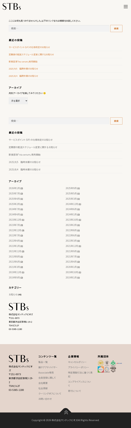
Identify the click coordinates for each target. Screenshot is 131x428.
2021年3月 (14, 266)
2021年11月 (15, 251)
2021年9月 (71, 251)
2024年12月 (72, 204)
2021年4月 (71, 261)
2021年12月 (72, 246)
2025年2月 (14, 204)
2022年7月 (14, 235)
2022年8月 (71, 230)
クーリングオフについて (49, 393)
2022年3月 (71, 240)
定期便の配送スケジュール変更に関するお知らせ (31, 54)
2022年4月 (14, 240)
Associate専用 (46, 372)
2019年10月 (72, 272)
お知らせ (13, 294)
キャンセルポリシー (77, 362)
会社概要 (43, 383)
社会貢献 (43, 388)
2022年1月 (14, 246)
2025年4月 (14, 198)
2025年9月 (71, 188)
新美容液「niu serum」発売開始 (23, 61)
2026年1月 (14, 188)
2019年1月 (71, 277)
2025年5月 (71, 193)
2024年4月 (14, 214)
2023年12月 (15, 219)
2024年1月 (71, 214)
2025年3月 (71, 198)
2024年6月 (71, 209)
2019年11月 (15, 272)
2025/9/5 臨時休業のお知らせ (23, 68)
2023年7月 (14, 225)
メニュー (126, 6)
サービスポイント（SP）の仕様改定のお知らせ (29, 47)
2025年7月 (14, 193)
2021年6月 (14, 261)
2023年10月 (72, 219)
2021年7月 (71, 256)
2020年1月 (71, 266)
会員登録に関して (47, 377)
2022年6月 (71, 235)
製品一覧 (43, 362)
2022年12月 (15, 230)
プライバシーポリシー (78, 367)
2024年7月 (14, 209)
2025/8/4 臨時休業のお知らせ (23, 75)
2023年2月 (71, 225)
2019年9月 (14, 277)
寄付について (74, 390)
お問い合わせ (45, 398)
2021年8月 (14, 256)
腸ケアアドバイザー (48, 367)
